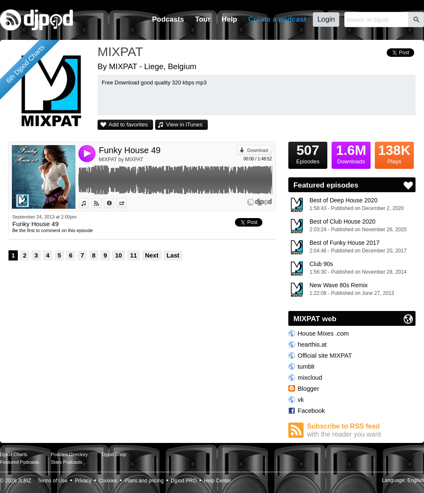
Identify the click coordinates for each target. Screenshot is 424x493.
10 (118, 255)
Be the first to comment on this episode (52, 230)
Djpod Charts (13, 454)
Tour (203, 19)
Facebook (311, 410)
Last (173, 255)
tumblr (306, 366)
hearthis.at (312, 344)
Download (257, 150)
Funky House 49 (130, 150)
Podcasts (168, 19)
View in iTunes (184, 124)
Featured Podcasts (19, 462)
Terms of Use (53, 481)
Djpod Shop (114, 454)
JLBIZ (24, 481)
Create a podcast (277, 19)
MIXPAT (120, 52)
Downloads (351, 153)
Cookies (108, 481)
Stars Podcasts (66, 462)
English (415, 480)
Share (126, 203)
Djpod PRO (184, 481)
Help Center (217, 481)
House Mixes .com (323, 333)
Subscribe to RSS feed (361, 430)
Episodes (307, 153)
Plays (394, 153)
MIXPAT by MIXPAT (121, 159)
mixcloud (310, 377)
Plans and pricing (144, 481)
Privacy (83, 481)
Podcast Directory (69, 454)
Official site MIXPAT (325, 355)
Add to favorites (128, 124)
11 (133, 255)
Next (152, 255)
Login (326, 19)
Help (229, 19)
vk (301, 399)
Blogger (308, 388)
